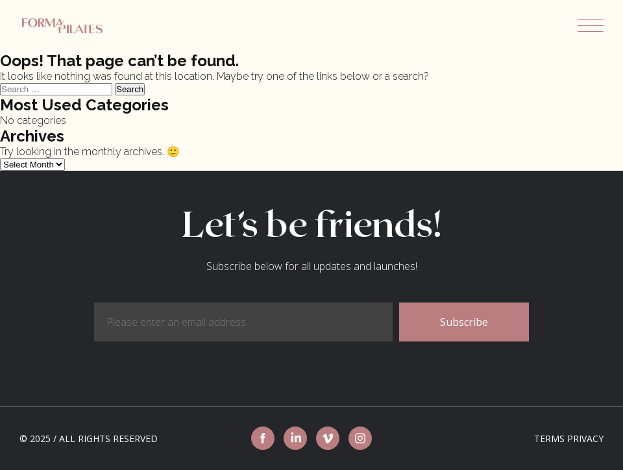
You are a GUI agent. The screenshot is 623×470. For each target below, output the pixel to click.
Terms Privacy (569, 438)
